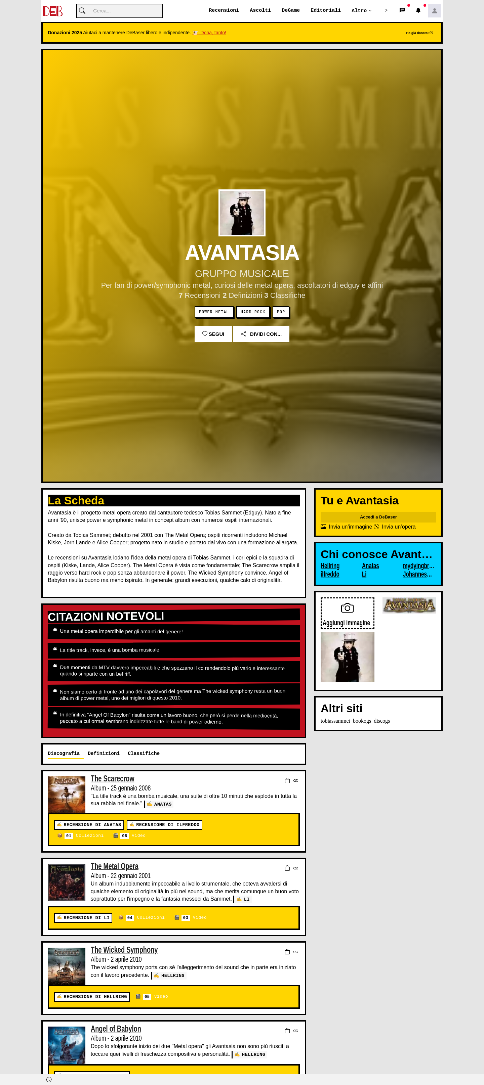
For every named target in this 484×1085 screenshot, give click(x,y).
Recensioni (224, 10)
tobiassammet (335, 721)
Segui (213, 334)
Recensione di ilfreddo (167, 825)
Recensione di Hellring (95, 997)
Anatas (163, 804)
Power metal (214, 312)
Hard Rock (253, 312)
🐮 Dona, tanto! (209, 33)
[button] (386, 11)
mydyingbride (419, 566)
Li (247, 899)
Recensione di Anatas (92, 825)
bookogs (362, 721)
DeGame (291, 10)
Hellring (173, 975)
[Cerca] (119, 11)
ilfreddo (330, 574)
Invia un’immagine (346, 527)
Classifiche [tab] (144, 754)
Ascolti (260, 10)
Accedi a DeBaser (378, 517)
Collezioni (84, 836)
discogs (382, 721)
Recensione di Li (87, 918)
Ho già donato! (419, 33)
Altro (359, 10)
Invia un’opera (395, 527)
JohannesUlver (419, 574)
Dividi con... (261, 334)
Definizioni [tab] (104, 754)
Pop (281, 312)
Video (133, 836)
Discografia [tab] (64, 754)
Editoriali (326, 10)
